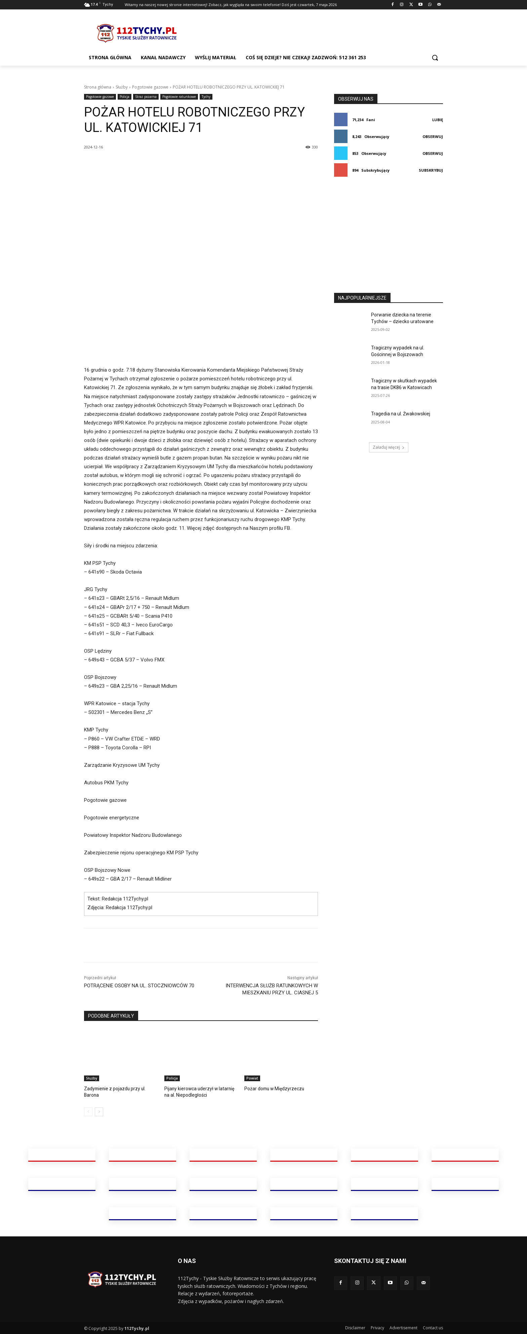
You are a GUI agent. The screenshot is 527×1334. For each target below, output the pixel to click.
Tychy (206, 97)
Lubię (437, 119)
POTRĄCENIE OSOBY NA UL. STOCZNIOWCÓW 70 (139, 986)
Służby (122, 87)
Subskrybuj (431, 170)
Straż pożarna (146, 97)
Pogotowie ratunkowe (179, 97)
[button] (435, 57)
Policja (124, 97)
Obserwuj (432, 136)
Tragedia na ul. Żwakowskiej (400, 413)
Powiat (252, 1078)
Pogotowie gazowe (150, 87)
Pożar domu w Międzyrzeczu (272, 1088)
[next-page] (99, 1111)
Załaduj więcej (389, 447)
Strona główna (97, 87)
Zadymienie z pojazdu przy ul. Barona (120, 1088)
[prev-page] (88, 1111)
